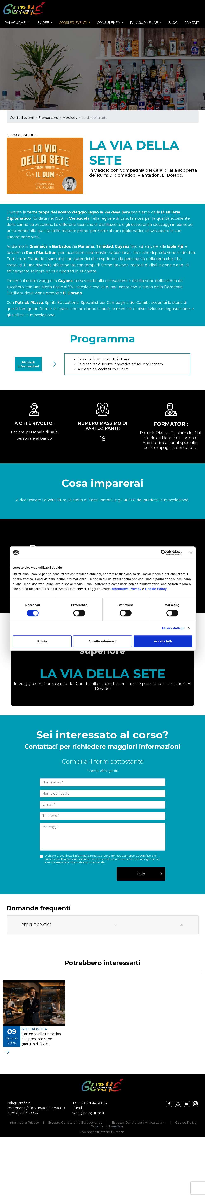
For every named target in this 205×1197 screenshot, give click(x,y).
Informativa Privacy (126, 589)
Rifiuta (42, 641)
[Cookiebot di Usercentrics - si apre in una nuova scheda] (164, 553)
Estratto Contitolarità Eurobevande (75, 1122)
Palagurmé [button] (15, 23)
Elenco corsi (48, 118)
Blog (173, 23)
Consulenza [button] (109, 23)
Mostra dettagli (173, 628)
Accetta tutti (163, 641)
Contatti (192, 23)
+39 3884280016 (93, 1103)
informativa (82, 855)
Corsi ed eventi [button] (73, 23)
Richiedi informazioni (28, 364)
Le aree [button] (43, 23)
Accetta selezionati (102, 641)
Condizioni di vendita (107, 1126)
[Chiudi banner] (191, 552)
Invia (150, 874)
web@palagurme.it (88, 1113)
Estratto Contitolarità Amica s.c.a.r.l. (139, 1122)
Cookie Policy (156, 589)
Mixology (70, 118)
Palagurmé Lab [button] (144, 23)
